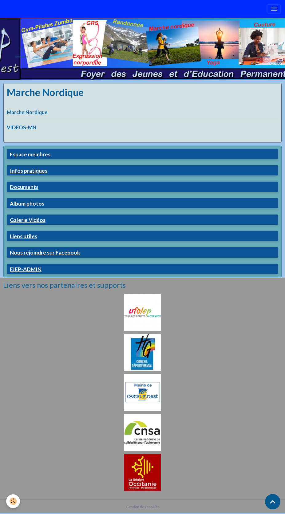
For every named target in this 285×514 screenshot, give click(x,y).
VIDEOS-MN (21, 127)
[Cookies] (13, 501)
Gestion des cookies (143, 506)
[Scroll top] (272, 501)
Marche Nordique (27, 112)
